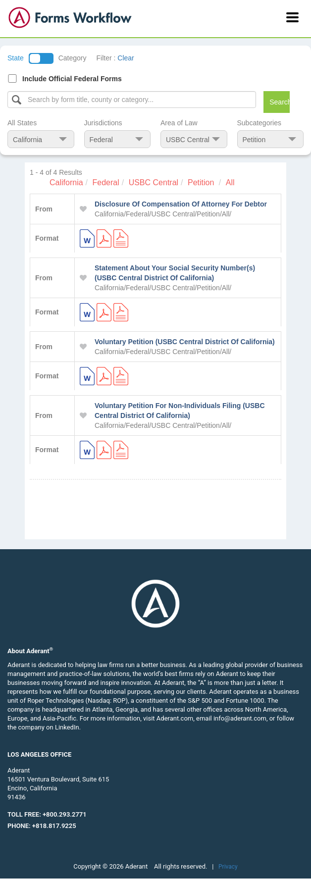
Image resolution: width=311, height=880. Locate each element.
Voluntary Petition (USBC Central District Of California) (185, 342)
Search (279, 102)
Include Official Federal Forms (72, 79)
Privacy (228, 866)
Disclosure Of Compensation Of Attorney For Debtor (181, 204)
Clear (125, 58)
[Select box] (131, 99)
